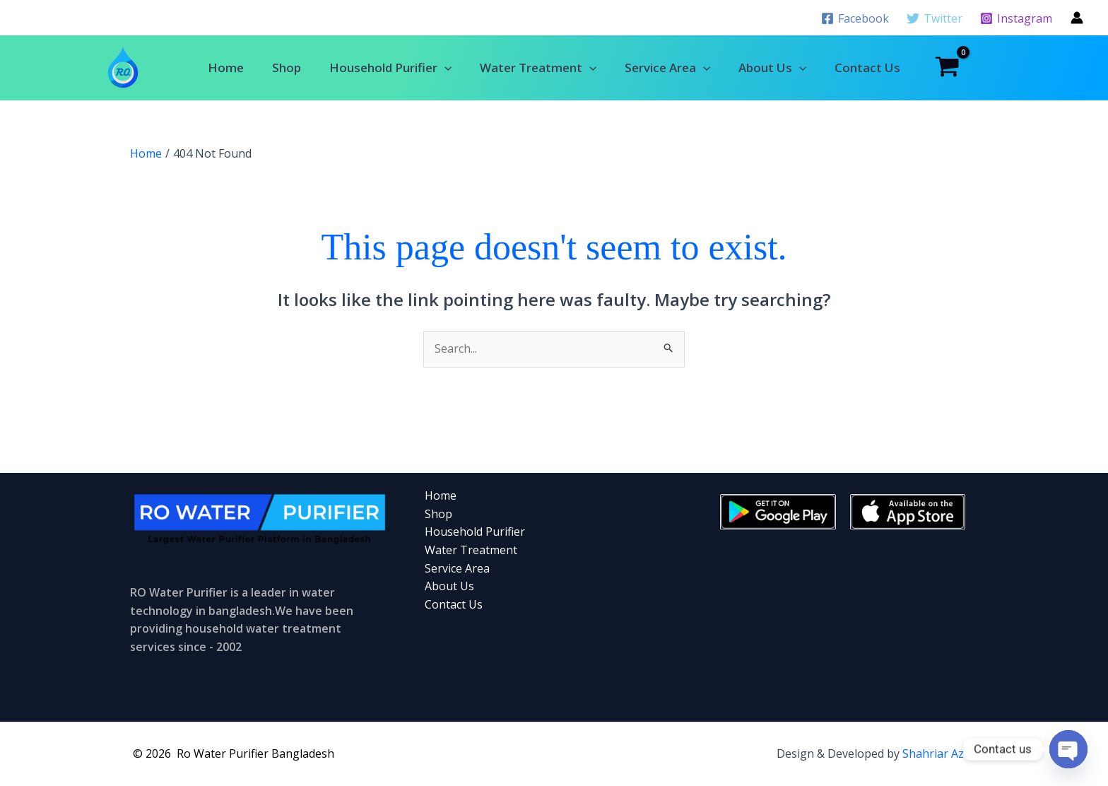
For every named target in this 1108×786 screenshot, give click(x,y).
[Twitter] (934, 18)
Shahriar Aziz (937, 753)
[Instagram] (1015, 18)
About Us (772, 67)
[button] (444, 67)
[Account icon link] (1077, 17)
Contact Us (867, 67)
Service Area (667, 67)
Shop (286, 67)
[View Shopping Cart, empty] (947, 67)
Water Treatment (538, 67)
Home (226, 67)
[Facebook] (855, 18)
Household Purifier (390, 67)
